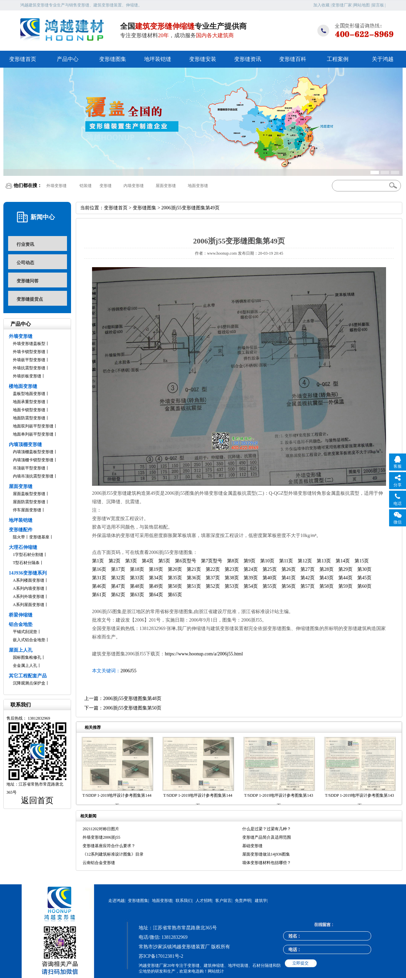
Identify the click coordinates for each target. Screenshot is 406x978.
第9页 (249, 560)
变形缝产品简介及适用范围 (266, 837)
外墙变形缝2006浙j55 (101, 837)
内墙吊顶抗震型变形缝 (33, 476)
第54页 (251, 586)
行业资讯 (25, 244)
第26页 (288, 569)
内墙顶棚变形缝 (25, 444)
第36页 (194, 577)
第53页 (232, 586)
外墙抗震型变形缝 (29, 368)
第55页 (270, 586)
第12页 (305, 560)
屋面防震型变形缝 (29, 501)
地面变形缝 (198, 185)
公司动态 (25, 262)
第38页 (232, 577)
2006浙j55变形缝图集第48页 (132, 698)
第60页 (364, 586)
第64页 (156, 594)
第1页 (98, 560)
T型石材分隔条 (26, 562)
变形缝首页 (22, 59)
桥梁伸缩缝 (20, 615)
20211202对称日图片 (101, 828)
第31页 (99, 577)
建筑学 (261, 900)
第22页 (213, 569)
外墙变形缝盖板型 (29, 343)
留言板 (378, 5)
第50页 (175, 586)
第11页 (286, 560)
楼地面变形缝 (23, 386)
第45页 (364, 577)
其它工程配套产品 (28, 675)
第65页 (175, 594)
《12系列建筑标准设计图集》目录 (113, 854)
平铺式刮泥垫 (25, 631)
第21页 (194, 569)
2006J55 (128, 670)
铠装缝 (86, 185)
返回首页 (37, 800)
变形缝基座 (39, 537)
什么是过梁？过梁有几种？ (266, 828)
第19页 (156, 569)
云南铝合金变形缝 (99, 862)
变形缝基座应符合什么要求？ (109, 845)
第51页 (194, 586)
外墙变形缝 (56, 185)
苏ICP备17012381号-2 (161, 956)
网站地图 (362, 5)
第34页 (156, 577)
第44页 (345, 577)
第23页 (232, 569)
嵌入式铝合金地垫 (29, 639)
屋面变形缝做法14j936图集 (266, 854)
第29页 (345, 569)
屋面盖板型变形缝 (29, 493)
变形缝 (105, 185)
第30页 (364, 569)
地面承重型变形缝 (29, 401)
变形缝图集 (112, 59)
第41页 (288, 577)
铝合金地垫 (20, 624)
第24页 (251, 569)
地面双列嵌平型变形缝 (33, 426)
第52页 (213, 586)
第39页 (251, 577)
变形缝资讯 (247, 59)
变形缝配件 (20, 529)
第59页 (345, 586)
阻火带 (19, 537)
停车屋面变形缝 (27, 510)
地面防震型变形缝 (29, 418)
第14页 (343, 560)
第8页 (233, 560)
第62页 (118, 594)
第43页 (326, 577)
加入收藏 (321, 5)
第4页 (148, 560)
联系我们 (184, 900)
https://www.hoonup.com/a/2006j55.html (204, 653)
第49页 (156, 586)
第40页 (270, 577)
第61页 (99, 594)
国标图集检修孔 (27, 657)
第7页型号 (211, 560)
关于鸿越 (382, 59)
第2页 (114, 560)
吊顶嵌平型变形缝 (29, 468)
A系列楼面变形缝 (28, 580)
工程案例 (337, 59)
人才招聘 (204, 900)
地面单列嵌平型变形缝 (33, 434)
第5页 (164, 560)
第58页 (326, 586)
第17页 (118, 569)
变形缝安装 (202, 59)
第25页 (270, 569)
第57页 (307, 586)
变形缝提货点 (30, 299)
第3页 (131, 560)
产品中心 (67, 59)
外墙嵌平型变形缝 (29, 359)
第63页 (137, 594)
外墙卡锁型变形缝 (29, 351)
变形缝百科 (292, 59)
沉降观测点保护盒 (29, 683)
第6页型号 (185, 560)
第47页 (118, 586)
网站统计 (216, 971)
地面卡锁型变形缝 (29, 410)
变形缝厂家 (342, 5)
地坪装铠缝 (157, 59)
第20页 (175, 569)
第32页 (118, 577)
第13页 (324, 560)
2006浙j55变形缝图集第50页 (132, 708)
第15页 (362, 560)
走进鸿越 (116, 900)
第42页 (307, 577)
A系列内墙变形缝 (28, 588)
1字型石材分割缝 (28, 554)
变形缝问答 (28, 280)
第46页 (99, 586)
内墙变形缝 (133, 185)
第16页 (99, 569)
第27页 (307, 569)
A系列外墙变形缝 (28, 596)
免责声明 (243, 900)
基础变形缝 (252, 845)
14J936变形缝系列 (28, 573)
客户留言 (223, 900)
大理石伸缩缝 (23, 547)
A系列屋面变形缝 (28, 604)
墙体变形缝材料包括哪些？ (266, 862)
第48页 (137, 586)
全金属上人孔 (25, 665)
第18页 (137, 569)
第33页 (137, 577)
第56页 (288, 586)
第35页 (175, 577)
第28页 (326, 569)
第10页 (267, 560)
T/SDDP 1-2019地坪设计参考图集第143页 (278, 800)
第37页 (213, 577)
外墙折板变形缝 (27, 376)
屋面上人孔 (20, 650)
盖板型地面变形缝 (29, 393)
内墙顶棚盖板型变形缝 (33, 451)
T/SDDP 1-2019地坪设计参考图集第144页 (117, 800)
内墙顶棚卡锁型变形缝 (33, 460)
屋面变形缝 (166, 185)
